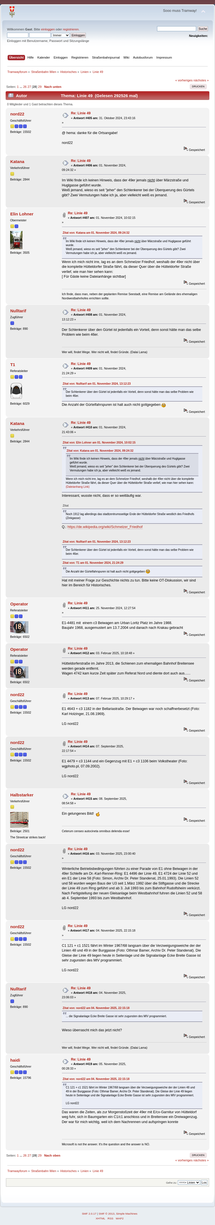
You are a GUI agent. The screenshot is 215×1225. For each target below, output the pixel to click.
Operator (19, 604)
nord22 (17, 114)
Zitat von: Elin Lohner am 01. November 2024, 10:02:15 (99, 442)
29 (39, 86)
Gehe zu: (171, 1182)
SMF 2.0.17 (89, 1213)
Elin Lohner (21, 213)
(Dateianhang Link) (78, 486)
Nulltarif (18, 310)
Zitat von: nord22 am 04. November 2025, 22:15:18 (96, 1008)
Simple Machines (126, 1213)
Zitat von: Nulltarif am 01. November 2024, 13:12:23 (97, 383)
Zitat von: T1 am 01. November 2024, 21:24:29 (93, 562)
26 (24, 86)
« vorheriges (184, 80)
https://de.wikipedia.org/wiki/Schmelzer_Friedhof (105, 527)
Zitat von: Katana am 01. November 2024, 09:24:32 (96, 232)
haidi (15, 1060)
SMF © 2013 (107, 1213)
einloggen (48, 29)
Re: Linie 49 (81, 113)
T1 (12, 364)
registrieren (71, 29)
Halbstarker (21, 794)
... (21, 86)
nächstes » (201, 80)
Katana (17, 161)
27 (29, 86)
